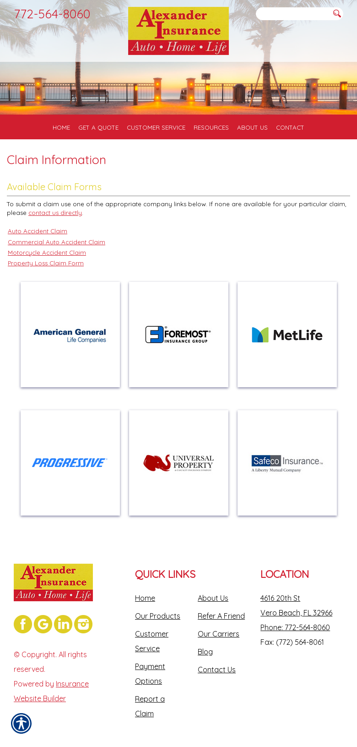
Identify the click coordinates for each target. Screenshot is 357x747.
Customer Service (151, 641)
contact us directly (55, 212)
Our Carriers (218, 633)
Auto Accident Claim (37, 231)
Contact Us (217, 669)
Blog (205, 651)
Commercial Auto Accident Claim (56, 242)
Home (145, 598)
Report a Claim (150, 706)
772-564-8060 (52, 14)
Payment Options (150, 674)
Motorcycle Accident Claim (47, 252)
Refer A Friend (221, 616)
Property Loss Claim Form (46, 263)
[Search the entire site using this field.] (293, 14)
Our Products (157, 616)
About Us (213, 598)
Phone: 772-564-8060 (295, 627)
